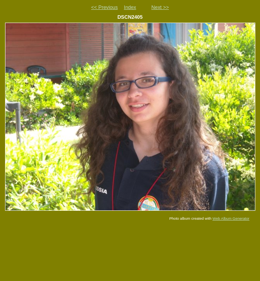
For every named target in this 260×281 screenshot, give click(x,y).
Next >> (160, 7)
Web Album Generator (230, 218)
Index (130, 7)
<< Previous (104, 7)
